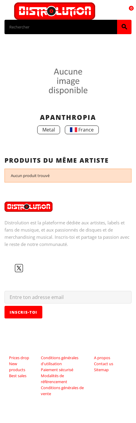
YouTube (28, 268)
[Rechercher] (61, 27)
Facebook (9, 268)
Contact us (103, 363)
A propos (102, 357)
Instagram (38, 268)
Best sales (17, 375)
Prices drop (19, 357)
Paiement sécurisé (57, 369)
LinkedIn (48, 268)
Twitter (19, 268)
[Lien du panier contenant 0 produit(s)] (127, 11)
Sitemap (101, 369)
